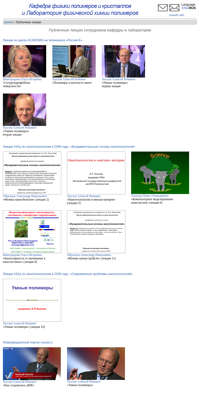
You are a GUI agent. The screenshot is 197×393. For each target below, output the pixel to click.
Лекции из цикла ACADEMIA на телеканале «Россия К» (42, 40)
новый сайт (176, 15)
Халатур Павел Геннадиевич (149, 195)
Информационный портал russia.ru (28, 342)
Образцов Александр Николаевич (25, 196)
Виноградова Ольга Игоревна (22, 79)
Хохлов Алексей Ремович (69, 79)
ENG (185, 8)
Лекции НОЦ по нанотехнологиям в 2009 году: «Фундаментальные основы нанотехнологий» (69, 146)
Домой (8, 22)
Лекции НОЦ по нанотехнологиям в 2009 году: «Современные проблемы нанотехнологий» (68, 274)
